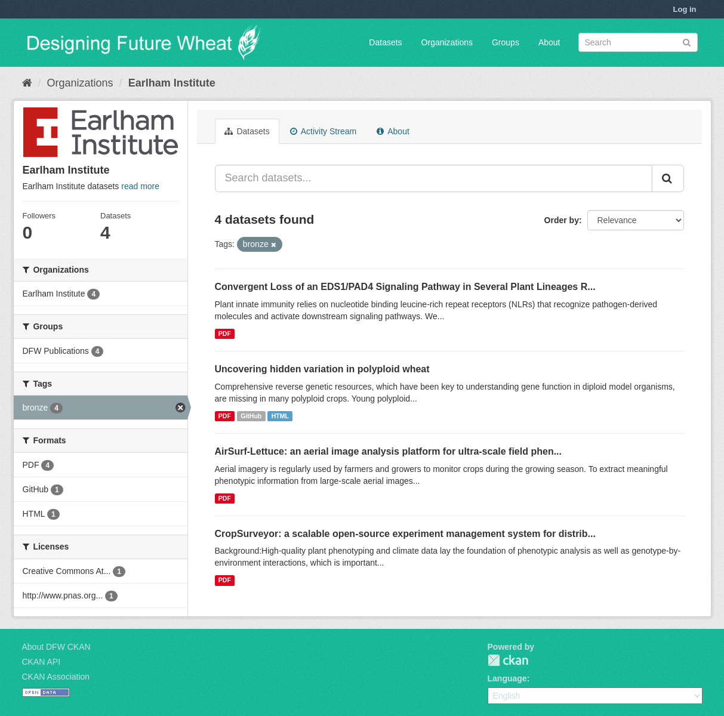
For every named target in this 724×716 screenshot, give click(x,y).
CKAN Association (56, 676)
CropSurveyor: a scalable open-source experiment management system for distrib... (405, 534)
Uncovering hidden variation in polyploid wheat (322, 369)
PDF (224, 333)
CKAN (508, 660)
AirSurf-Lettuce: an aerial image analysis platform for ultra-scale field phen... (388, 451)
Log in (685, 9)
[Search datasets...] (433, 178)
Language (507, 678)
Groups (505, 42)
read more (140, 186)
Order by (561, 220)
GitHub (251, 415)
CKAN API (41, 661)
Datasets (385, 42)
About (549, 42)
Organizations (447, 42)
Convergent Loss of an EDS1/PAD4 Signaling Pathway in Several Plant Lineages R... (405, 287)
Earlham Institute (171, 83)
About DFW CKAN (56, 647)
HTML (280, 415)
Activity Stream (323, 131)
